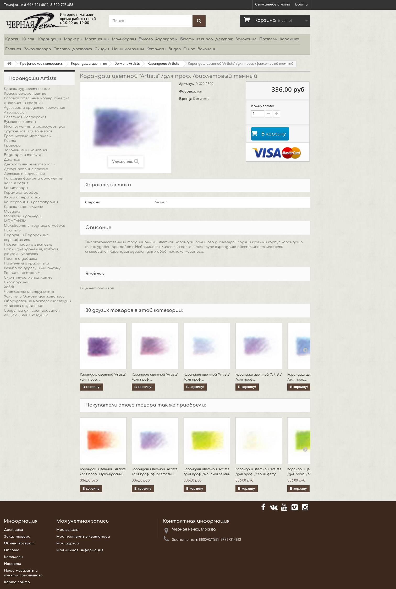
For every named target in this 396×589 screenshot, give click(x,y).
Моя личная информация (79, 550)
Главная (13, 49)
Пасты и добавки (20, 259)
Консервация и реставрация (31, 202)
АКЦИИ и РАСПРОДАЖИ (26, 315)
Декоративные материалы (29, 164)
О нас (189, 49)
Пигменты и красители (26, 263)
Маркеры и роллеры (22, 216)
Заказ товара (37, 49)
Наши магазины (128, 49)
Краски (12, 39)
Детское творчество (24, 174)
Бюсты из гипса (196, 39)
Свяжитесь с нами (272, 4)
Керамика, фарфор (21, 192)
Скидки (102, 49)
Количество (262, 106)
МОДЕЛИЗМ (15, 221)
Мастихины (97, 39)
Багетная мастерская (25, 117)
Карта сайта (17, 582)
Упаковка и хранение (23, 306)
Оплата (61, 49)
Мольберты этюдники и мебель (34, 226)
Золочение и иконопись (26, 150)
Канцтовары (16, 188)
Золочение (246, 39)
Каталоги (156, 49)
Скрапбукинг (16, 282)
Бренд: (186, 99)
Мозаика (12, 211)
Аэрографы (166, 39)
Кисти (29, 39)
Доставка (82, 49)
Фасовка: (188, 91)
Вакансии (207, 49)
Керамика (289, 39)
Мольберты (124, 39)
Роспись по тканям (22, 273)
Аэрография (15, 112)
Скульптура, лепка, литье (28, 277)
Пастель (268, 39)
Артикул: (187, 84)
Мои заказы (67, 530)
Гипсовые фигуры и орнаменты (33, 178)
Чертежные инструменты (29, 292)
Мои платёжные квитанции (83, 536)
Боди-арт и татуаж (23, 155)
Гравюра (12, 145)
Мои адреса (67, 543)
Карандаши (49, 39)
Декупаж (224, 39)
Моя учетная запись (82, 521)
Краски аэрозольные (23, 207)
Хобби (9, 287)
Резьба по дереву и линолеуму (32, 268)
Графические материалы (27, 136)
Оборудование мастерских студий (37, 301)
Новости (12, 564)
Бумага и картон (20, 122)
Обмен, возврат (19, 543)
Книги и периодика (22, 197)
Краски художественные (27, 89)
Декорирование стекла (26, 169)
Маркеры (73, 39)
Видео (174, 49)
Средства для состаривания (32, 310)
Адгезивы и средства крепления (34, 108)
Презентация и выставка (28, 244)
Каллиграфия (16, 183)
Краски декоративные (25, 93)
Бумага (146, 39)
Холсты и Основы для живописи (34, 296)
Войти (301, 4)
